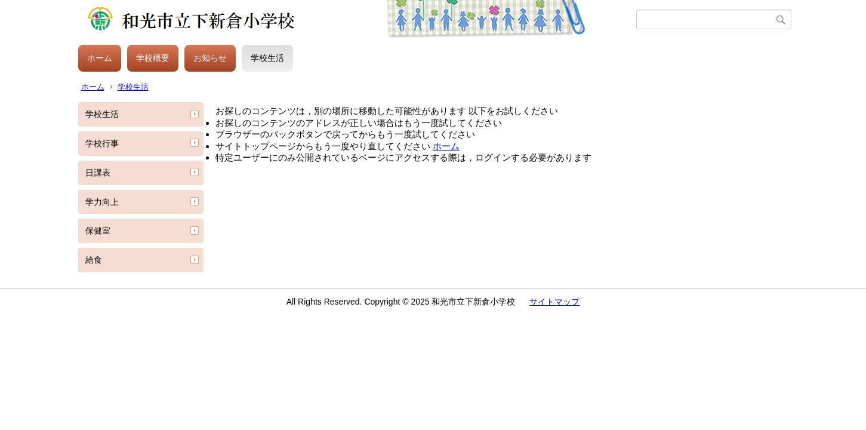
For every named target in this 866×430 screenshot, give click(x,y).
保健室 (97, 230)
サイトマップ (554, 301)
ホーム (99, 58)
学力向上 (102, 202)
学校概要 (152, 58)
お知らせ (210, 58)
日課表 (97, 172)
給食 (93, 260)
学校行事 (102, 143)
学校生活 (267, 58)
